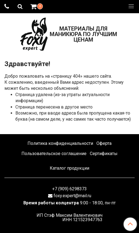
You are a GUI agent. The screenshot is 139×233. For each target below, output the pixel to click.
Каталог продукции (69, 168)
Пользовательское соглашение (54, 153)
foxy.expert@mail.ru (72, 195)
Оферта (104, 143)
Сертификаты (104, 153)
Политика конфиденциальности (60, 143)
